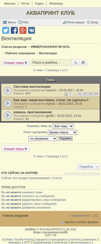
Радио (39, 3)
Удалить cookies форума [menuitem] (81, 222)
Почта (25, 3)
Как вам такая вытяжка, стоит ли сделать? (51, 100)
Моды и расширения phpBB (50, 232)
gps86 (50, 115)
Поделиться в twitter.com (5, 30)
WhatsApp (56, 3)
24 (96, 94)
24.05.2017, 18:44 (71, 90)
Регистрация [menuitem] (76, 22)
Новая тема (14, 62)
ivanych (51, 90)
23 (90, 94)
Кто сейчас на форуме (19, 172)
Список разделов (15, 215)
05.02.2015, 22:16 (69, 115)
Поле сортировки (50, 132)
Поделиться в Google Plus (22, 30)
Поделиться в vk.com (31, 30)
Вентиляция (16, 38)
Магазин (9, 3)
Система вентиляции (31, 87)
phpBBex (30, 229)
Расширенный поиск (83, 62)
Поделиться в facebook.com (14, 30)
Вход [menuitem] (94, 22)
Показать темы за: (50, 126)
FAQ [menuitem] (26, 22)
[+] (3, 239)
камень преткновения (32, 112)
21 (80, 94)
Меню (12, 22)
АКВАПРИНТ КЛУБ (50, 13)
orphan (50, 103)
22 (85, 94)
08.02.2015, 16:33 (70, 103)
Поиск (76, 62)
